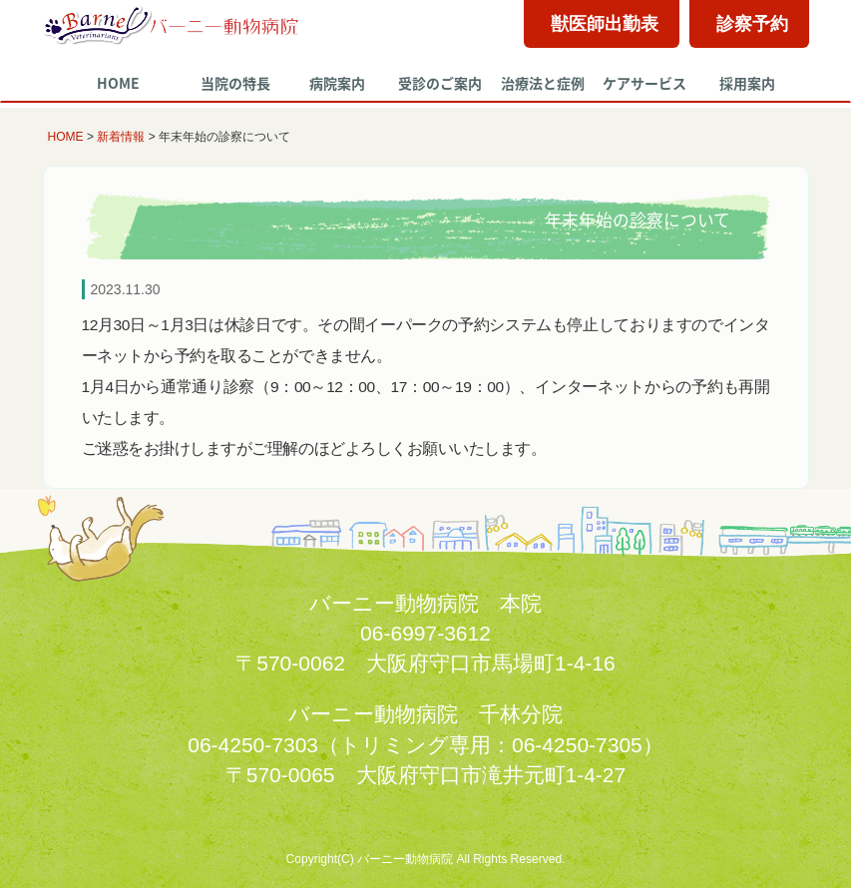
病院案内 (337, 83)
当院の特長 (235, 83)
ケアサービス (644, 83)
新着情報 (121, 137)
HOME (118, 83)
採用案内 (747, 83)
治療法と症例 (543, 83)
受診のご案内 (440, 83)
